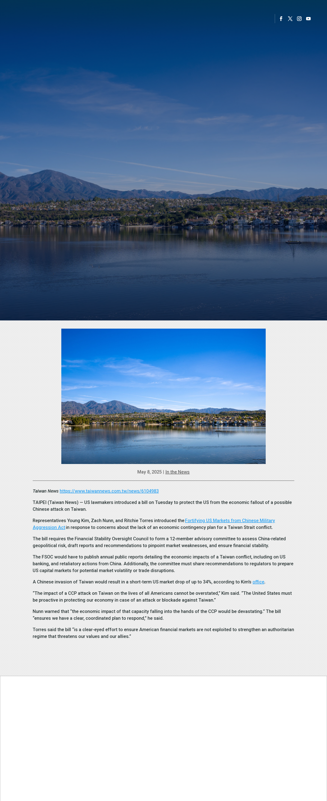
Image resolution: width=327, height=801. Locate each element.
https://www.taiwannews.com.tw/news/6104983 (109, 491)
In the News (177, 472)
